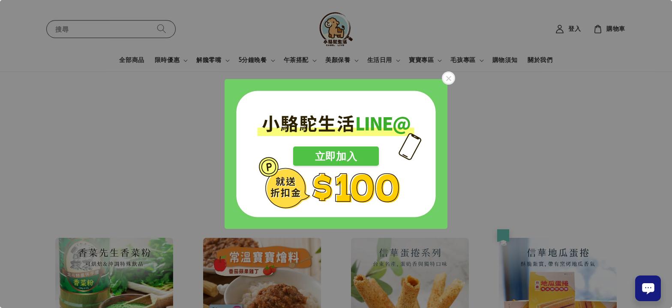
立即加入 (336, 156)
